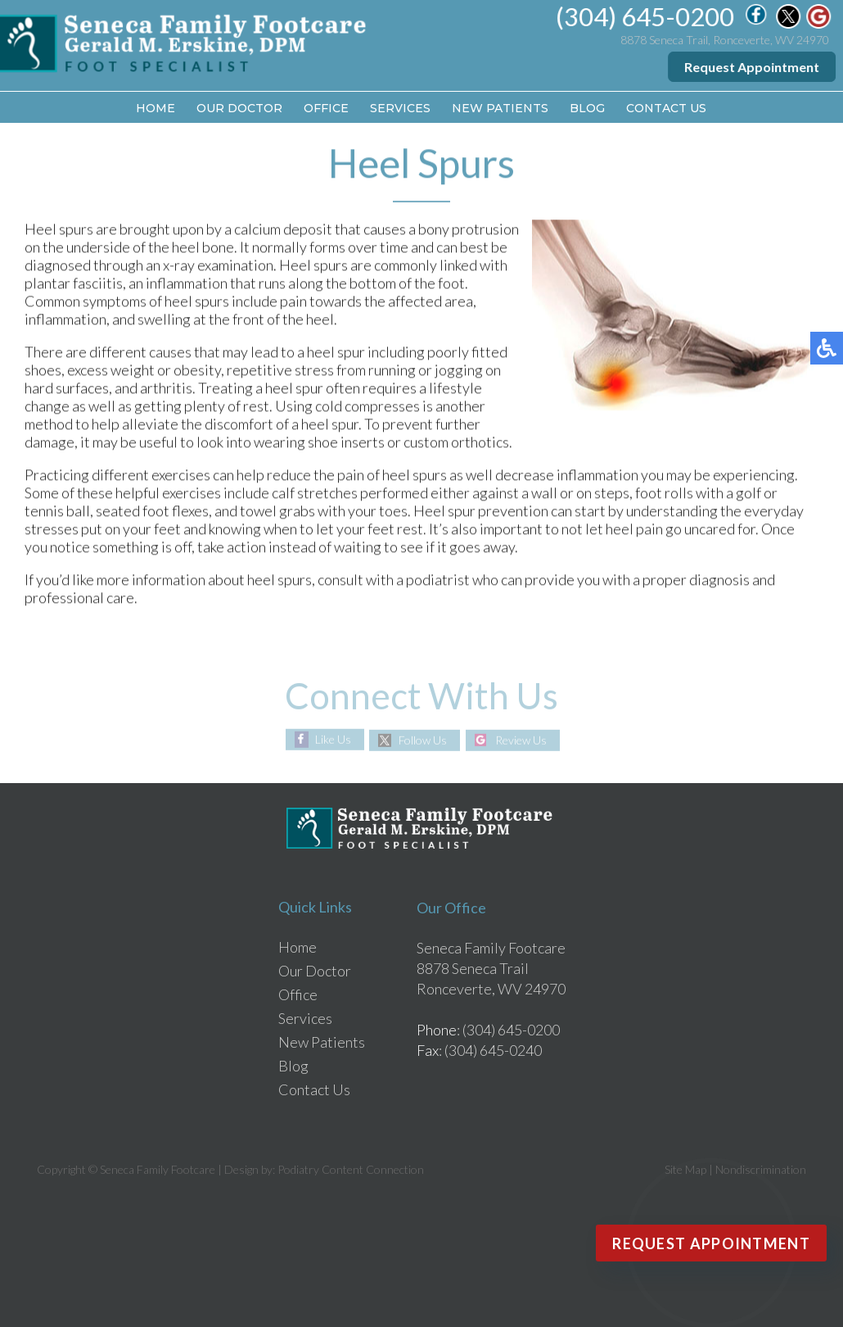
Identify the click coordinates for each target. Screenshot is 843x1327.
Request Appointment (752, 67)
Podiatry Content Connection (350, 1169)
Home (155, 108)
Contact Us (666, 108)
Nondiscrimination (760, 1169)
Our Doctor (239, 108)
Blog (587, 108)
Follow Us (423, 740)
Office (326, 108)
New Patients (500, 108)
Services (400, 108)
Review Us (521, 740)
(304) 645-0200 (646, 16)
